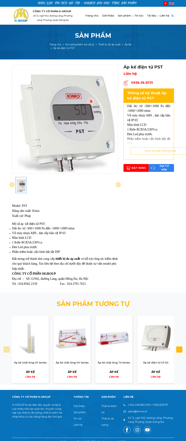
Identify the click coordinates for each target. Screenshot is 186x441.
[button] (179, 349)
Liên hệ (164, 15)
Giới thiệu (108, 15)
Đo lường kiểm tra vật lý (79, 44)
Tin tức (139, 15)
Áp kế (128, 44)
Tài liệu (151, 15)
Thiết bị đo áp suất (109, 44)
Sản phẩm (124, 15)
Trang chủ (92, 15)
